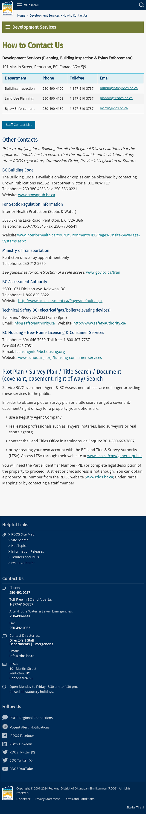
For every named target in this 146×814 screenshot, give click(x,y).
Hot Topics (19, 545)
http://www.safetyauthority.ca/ (99, 323)
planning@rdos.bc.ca (116, 98)
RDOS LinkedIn (17, 744)
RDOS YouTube (17, 768)
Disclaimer (23, 799)
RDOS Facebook (18, 735)
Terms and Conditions (79, 799)
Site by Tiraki (135, 807)
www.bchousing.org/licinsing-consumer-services (60, 357)
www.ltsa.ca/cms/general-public (114, 455)
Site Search (20, 540)
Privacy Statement (47, 799)
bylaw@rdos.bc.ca (114, 108)
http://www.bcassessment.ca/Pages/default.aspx (60, 300)
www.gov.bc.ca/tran (103, 272)
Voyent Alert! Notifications (26, 727)
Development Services (45, 16)
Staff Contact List (19, 124)
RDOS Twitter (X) (18, 752)
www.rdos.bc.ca (99, 477)
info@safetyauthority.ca (34, 323)
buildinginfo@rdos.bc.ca (119, 88)
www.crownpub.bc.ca (36, 194)
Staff (30, 640)
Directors (16, 640)
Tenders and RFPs (25, 557)
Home (21, 16)
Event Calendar (23, 562)
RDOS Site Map (23, 534)
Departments (19, 644)
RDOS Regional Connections (27, 718)
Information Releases (27, 551)
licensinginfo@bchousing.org (40, 351)
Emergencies (43, 644)
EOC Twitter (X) (17, 760)
